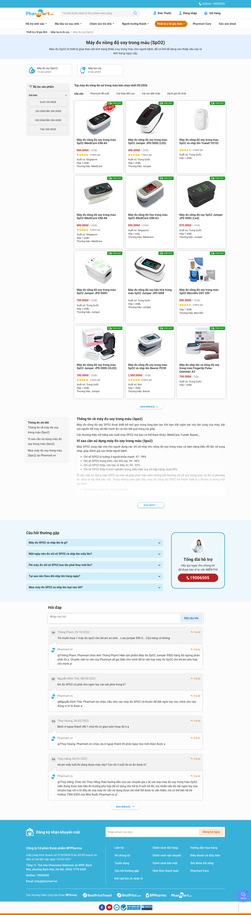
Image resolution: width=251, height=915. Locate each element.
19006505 (42, 875)
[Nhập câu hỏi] (114, 618)
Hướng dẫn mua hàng (203, 847)
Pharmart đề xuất (99, 93)
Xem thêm (149, 406)
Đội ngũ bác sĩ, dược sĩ (129, 878)
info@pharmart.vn (46, 881)
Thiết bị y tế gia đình (170, 23)
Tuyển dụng (122, 863)
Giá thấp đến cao (125, 93)
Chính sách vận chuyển (167, 855)
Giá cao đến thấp (151, 93)
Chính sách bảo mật (165, 863)
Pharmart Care (202, 23)
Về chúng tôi (122, 855)
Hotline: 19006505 (213, 3)
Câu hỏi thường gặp (127, 870)
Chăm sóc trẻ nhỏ (101, 23)
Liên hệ (119, 847)
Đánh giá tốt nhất (176, 93)
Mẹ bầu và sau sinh (67, 23)
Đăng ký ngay (211, 832)
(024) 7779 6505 (75, 869)
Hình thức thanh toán (166, 870)
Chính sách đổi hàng (165, 847)
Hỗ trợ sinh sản (35, 23)
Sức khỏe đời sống (202, 863)
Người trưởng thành (134, 23)
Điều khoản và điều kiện (205, 855)
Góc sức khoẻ (227, 23)
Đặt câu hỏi (191, 618)
